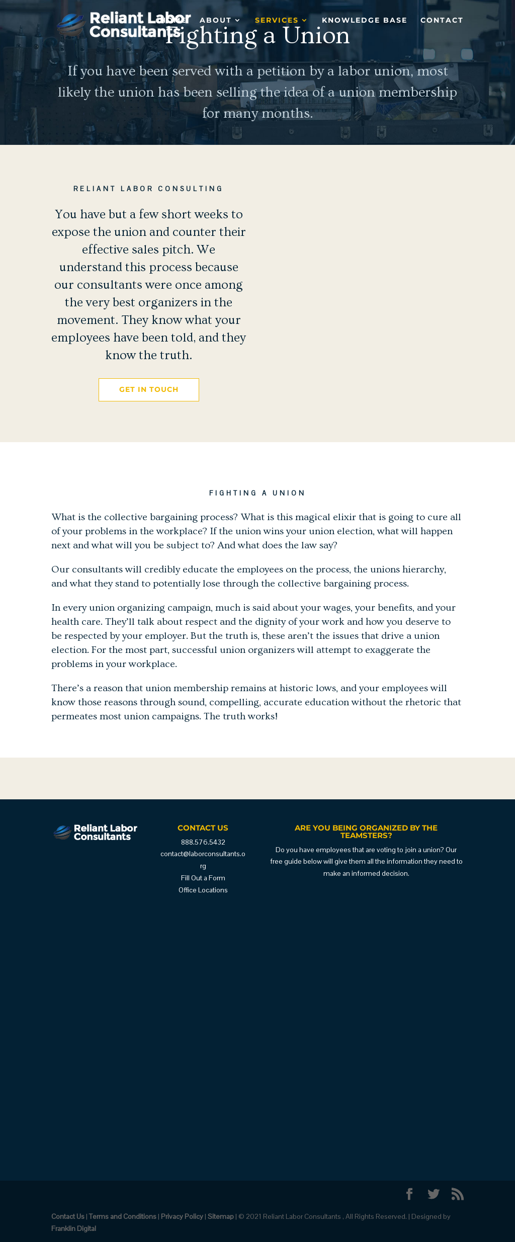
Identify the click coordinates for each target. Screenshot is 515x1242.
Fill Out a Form (203, 877)
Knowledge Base (364, 21)
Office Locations (203, 889)
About (216, 21)
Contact (442, 21)
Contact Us (67, 1216)
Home (173, 21)
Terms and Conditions (122, 1216)
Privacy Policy (182, 1216)
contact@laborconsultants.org (202, 859)
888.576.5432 (203, 842)
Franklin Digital (73, 1228)
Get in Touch (149, 389)
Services (277, 21)
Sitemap (221, 1216)
